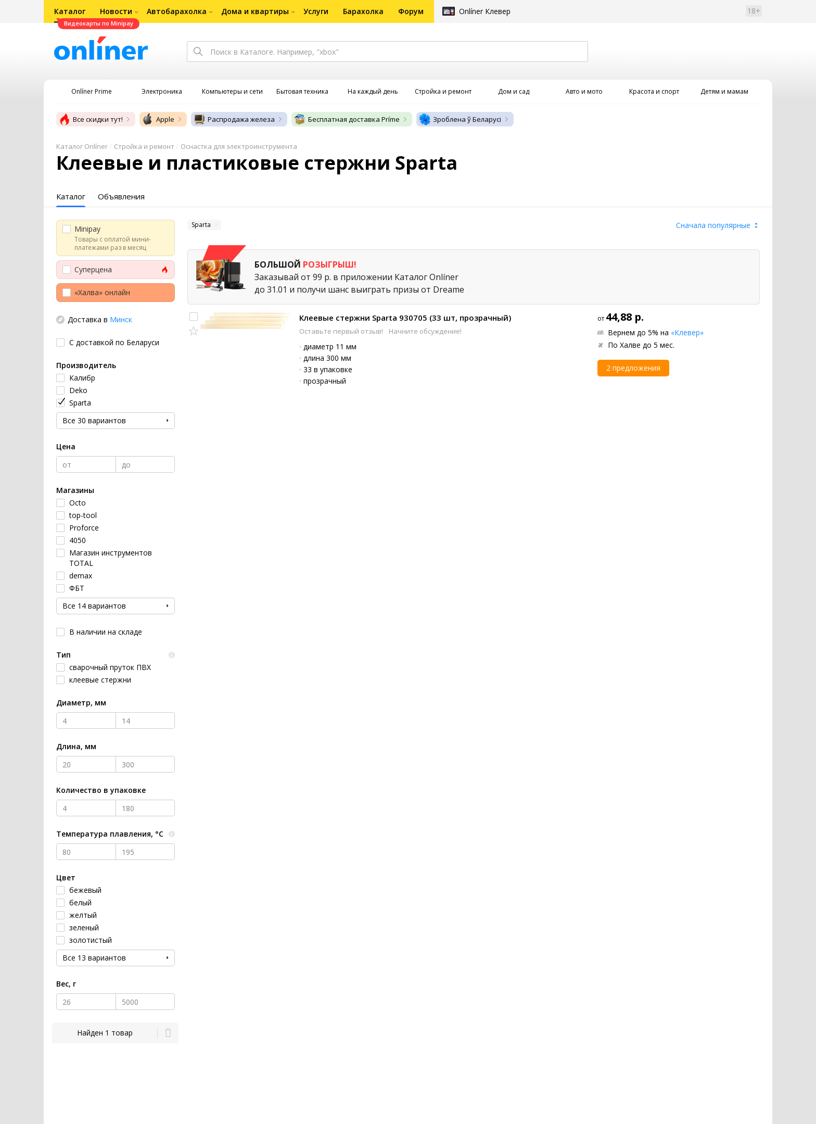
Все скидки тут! (90, 119)
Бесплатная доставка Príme (347, 119)
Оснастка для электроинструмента (239, 146)
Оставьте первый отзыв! (342, 331)
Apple (158, 119)
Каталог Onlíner (82, 146)
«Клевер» (687, 332)
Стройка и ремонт (144, 146)
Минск (121, 319)
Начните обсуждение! (425, 331)
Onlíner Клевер (485, 11)
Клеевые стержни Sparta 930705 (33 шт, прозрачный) (405, 317)
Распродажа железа (234, 119)
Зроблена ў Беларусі (459, 119)
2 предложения (633, 368)
